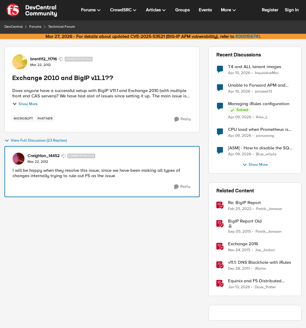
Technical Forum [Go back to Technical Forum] (61, 26)
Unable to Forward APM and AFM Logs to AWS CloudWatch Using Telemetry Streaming (258, 85)
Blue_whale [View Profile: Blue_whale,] (266, 154)
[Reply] (182, 119)
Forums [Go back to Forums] (35, 26)
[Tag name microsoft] (23, 118)
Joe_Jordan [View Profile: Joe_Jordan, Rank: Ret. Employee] (265, 250)
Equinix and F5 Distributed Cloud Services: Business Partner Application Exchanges (260, 280)
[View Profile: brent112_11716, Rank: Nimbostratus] (19, 61)
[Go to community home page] (31, 10)
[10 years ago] (239, 231)
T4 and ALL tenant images (254, 66)
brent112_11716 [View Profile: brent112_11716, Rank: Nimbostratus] (43, 59)
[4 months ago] (239, 72)
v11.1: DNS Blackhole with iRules (259, 262)
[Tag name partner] (45, 118)
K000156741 (247, 36)
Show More (25, 104)
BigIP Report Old (245, 221)
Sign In (292, 10)
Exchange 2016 (243, 243)
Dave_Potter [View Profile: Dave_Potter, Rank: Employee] (265, 287)
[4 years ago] (240, 209)
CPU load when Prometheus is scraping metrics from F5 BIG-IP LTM (259, 129)
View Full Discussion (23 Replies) (35, 140)
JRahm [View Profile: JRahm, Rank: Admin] (260, 268)
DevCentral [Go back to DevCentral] (13, 26)
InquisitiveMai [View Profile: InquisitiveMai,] (267, 72)
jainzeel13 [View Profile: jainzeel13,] (263, 91)
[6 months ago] (239, 287)
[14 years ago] (239, 268)
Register (270, 10)
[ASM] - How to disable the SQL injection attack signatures (259, 148)
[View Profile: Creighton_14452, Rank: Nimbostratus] (19, 159)
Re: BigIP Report (244, 202)
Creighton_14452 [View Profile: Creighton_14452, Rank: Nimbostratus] (43, 156)
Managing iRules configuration (258, 103)
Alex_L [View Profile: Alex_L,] (262, 117)
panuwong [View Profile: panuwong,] (265, 136)
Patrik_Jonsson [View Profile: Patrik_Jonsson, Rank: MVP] (269, 209)
